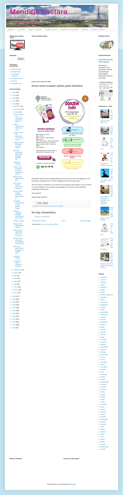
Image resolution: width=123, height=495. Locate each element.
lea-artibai (103, 362)
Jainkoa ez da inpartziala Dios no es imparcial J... (18, 232)
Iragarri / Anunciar (35, 29)
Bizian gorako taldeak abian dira (18, 178)
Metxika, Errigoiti (18, 221)
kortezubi (103, 412)
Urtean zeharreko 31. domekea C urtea (18, 127)
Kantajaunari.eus (17, 78)
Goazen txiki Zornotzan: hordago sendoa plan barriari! (18, 170)
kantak (102, 309)
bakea (102, 327)
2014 (14, 316)
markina (103, 422)
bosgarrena (104, 322)
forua (102, 372)
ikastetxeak (104, 419)
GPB (102, 427)
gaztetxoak (104, 305)
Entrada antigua (85, 221)
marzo (16, 287)
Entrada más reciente (39, 221)
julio (15, 275)
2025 (14, 95)
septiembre (17, 270)
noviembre (17, 109)
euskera (103, 444)
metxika (102, 449)
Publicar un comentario (42, 216)
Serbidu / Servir (51, 29)
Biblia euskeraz (16, 69)
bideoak (103, 320)
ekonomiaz (104, 302)
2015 (14, 313)
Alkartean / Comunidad (69, 29)
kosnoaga (103, 374)
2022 (14, 104)
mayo (16, 281)
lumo (102, 437)
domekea (103, 282)
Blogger (73, 484)
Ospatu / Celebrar (98, 29)
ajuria (102, 407)
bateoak (103, 344)
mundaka (60, 206)
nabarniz (103, 432)
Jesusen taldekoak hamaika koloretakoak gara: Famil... (18, 214)
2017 (14, 308)
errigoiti (102, 397)
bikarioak (46, 206)
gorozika (103, 417)
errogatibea (104, 347)
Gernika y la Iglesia (111, 130)
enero (16, 293)
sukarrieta (103, 404)
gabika (102, 442)
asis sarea (103, 367)
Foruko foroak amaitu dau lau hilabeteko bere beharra (18, 240)
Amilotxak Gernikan (17, 163)
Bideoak (85, 29)
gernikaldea (53, 206)
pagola (102, 285)
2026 (14, 92)
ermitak (102, 307)
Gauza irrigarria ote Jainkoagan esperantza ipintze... (18, 118)
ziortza (102, 359)
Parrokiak (20, 29)
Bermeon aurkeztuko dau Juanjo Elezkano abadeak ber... (17, 155)
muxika (102, 402)
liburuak (103, 330)
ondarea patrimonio (106, 295)
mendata (103, 384)
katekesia (103, 287)
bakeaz (102, 377)
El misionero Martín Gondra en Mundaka (17, 263)
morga (102, 399)
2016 (14, 310)
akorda (102, 414)
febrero (16, 290)
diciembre (17, 106)
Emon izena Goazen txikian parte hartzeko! (18, 185)
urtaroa (102, 364)
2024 (14, 98)
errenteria (103, 342)
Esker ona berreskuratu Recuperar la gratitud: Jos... (18, 250)
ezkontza (103, 389)
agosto (16, 273)
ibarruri (102, 409)
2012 (14, 322)
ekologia (103, 352)
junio (15, 278)
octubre (16, 112)
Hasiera (11, 29)
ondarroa (103, 424)
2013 (14, 319)
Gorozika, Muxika (16, 257)
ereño (102, 434)
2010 (14, 328)
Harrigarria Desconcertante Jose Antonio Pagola (18, 204)
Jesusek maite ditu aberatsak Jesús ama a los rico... (18, 136)
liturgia (102, 290)
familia (102, 292)
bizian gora (104, 354)
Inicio (63, 221)
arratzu (102, 439)
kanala (102, 392)
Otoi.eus (14, 81)
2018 (14, 305)
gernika (102, 325)
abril (15, 284)
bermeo (41, 206)
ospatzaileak (104, 382)
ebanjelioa (103, 277)
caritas (102, 300)
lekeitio (102, 429)
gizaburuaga (104, 447)
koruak (102, 357)
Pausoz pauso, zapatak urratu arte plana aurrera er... (18, 194)
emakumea (104, 314)
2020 (14, 299)
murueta (103, 387)
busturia (103, 379)
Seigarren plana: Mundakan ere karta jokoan (18, 145)
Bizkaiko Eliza (16, 72)
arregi (102, 337)
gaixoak (102, 332)
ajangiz (102, 394)
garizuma (103, 349)
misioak (102, 317)
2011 (14, 325)
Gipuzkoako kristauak (15, 75)
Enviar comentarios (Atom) (49, 224)
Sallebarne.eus (16, 83)
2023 (14, 101)
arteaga (102, 369)
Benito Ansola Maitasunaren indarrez (18, 225)
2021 (14, 296)
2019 (14, 302)
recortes (103, 280)
